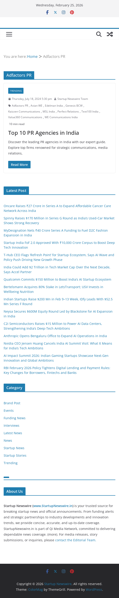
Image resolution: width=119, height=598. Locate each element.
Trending (16, 90)
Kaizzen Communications (24, 111)
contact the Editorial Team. (75, 540)
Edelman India (54, 106)
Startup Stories (15, 455)
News (8, 440)
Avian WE (36, 106)
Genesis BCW (74, 106)
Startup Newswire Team (72, 99)
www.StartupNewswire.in (52, 506)
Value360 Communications (25, 117)
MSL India (49, 111)
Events (9, 410)
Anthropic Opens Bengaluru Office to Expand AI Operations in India (55, 336)
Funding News (15, 418)
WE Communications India (61, 117)
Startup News (14, 448)
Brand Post (12, 403)
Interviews (11, 425)
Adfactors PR (20, 106)
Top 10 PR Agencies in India (43, 132)
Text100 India (89, 111)
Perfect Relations (68, 111)
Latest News (13, 433)
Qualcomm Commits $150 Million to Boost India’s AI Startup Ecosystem (57, 279)
